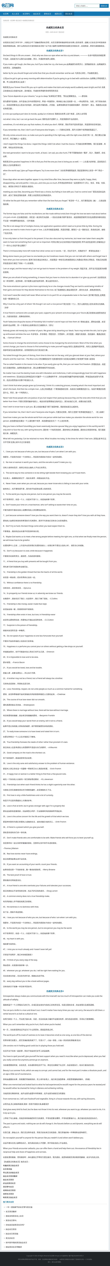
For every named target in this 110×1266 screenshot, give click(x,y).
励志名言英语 (8, 1179)
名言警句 (26, 14)
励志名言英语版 (12, 1233)
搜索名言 (104, 6)
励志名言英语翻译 (10, 1176)
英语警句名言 (8, 1187)
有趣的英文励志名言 (11, 1165)
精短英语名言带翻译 (14, 1247)
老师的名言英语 (9, 1190)
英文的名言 (10, 1238)
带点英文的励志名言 (11, 1172)
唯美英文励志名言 (10, 1197)
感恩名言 (58, 14)
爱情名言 (47, 14)
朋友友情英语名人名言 (15, 1216)
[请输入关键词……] (87, 6)
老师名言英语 (8, 1194)
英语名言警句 (11, 1220)
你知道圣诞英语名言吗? (15, 1225)
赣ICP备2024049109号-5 (76, 1256)
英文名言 (68, 14)
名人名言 (15, 14)
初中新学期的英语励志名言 (16, 1242)
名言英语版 (7, 1169)
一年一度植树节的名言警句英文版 (19, 1207)
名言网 (5, 14)
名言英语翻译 (11, 1211)
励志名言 (36, 14)
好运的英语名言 (9, 1183)
